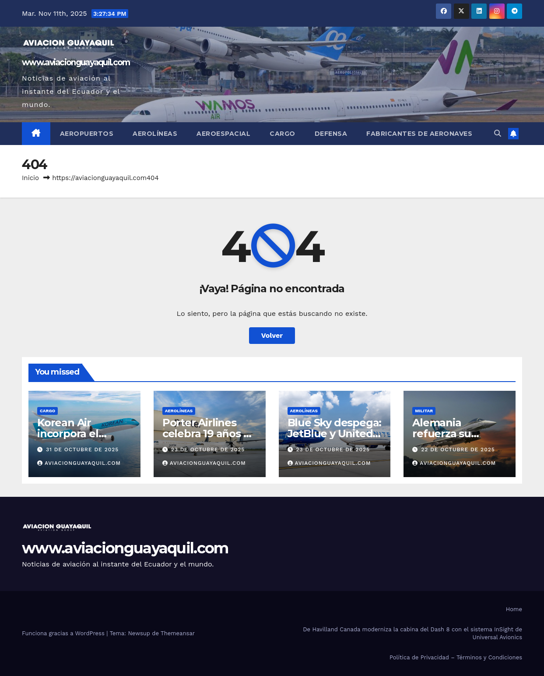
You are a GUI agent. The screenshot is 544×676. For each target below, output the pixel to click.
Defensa (331, 134)
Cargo (282, 134)
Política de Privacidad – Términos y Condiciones (456, 657)
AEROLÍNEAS (179, 410)
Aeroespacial (223, 134)
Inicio (30, 178)
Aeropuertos (87, 134)
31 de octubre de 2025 (82, 449)
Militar (424, 410)
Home (514, 609)
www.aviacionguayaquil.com (76, 62)
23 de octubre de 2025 (208, 449)
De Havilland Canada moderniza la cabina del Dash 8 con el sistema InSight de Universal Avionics (412, 633)
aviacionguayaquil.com (79, 463)
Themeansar (178, 633)
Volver (272, 335)
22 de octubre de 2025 (458, 449)
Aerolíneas (155, 134)
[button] (497, 133)
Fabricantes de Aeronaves (419, 134)
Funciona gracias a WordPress (64, 633)
